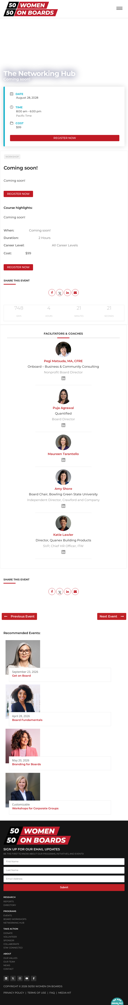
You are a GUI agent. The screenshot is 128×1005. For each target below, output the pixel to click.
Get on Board (21, 675)
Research (9, 897)
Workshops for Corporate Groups (35, 808)
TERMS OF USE (37, 992)
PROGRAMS (9, 911)
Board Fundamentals (27, 720)
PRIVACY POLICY (13, 992)
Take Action (10, 928)
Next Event (112, 616)
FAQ (52, 992)
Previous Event (19, 616)
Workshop (12, 156)
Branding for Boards (26, 764)
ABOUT (7, 953)
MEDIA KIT (64, 992)
